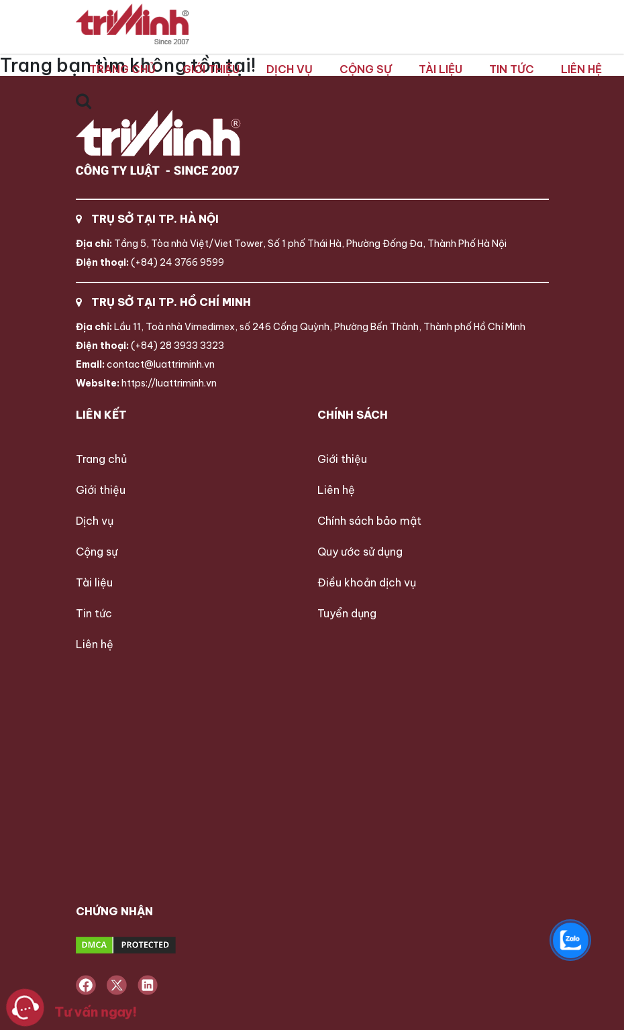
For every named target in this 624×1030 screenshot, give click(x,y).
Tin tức (511, 69)
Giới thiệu (211, 69)
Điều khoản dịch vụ (366, 582)
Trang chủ (122, 69)
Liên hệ (581, 69)
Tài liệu (440, 69)
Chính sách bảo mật (369, 520)
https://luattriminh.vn (146, 383)
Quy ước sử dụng (360, 551)
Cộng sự (366, 69)
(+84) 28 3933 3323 (150, 346)
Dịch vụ (289, 69)
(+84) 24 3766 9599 (150, 262)
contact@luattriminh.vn (145, 364)
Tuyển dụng (346, 613)
